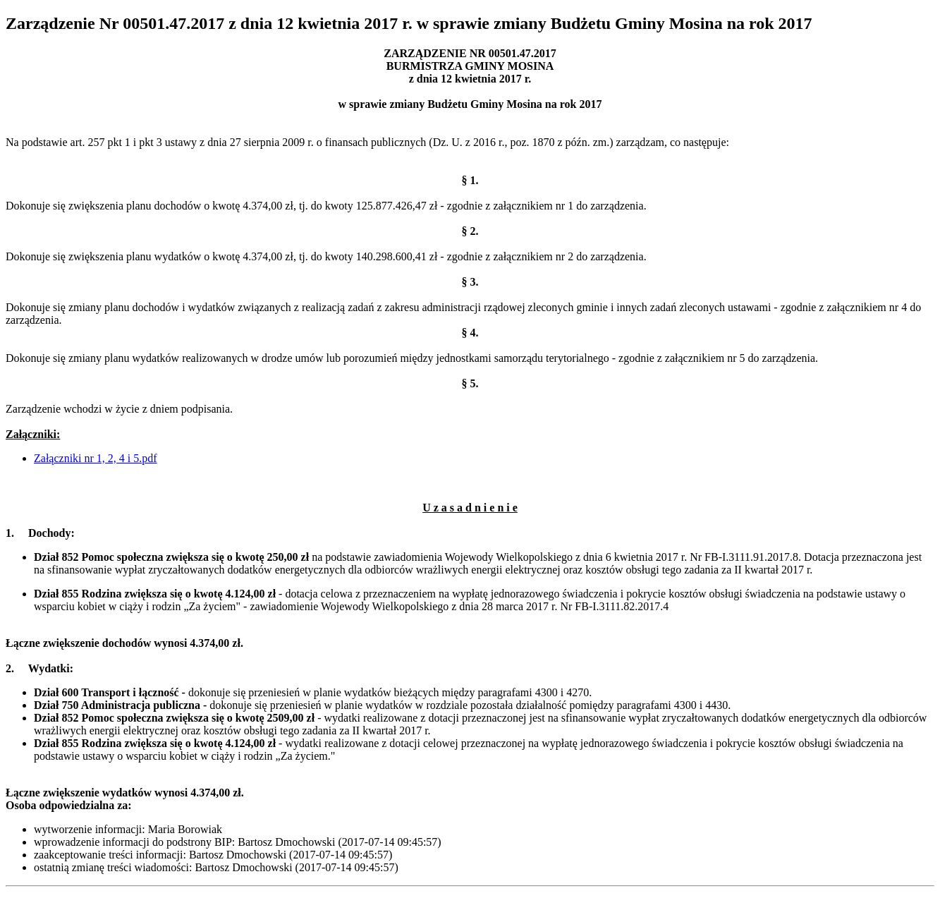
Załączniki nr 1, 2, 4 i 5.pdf (95, 458)
